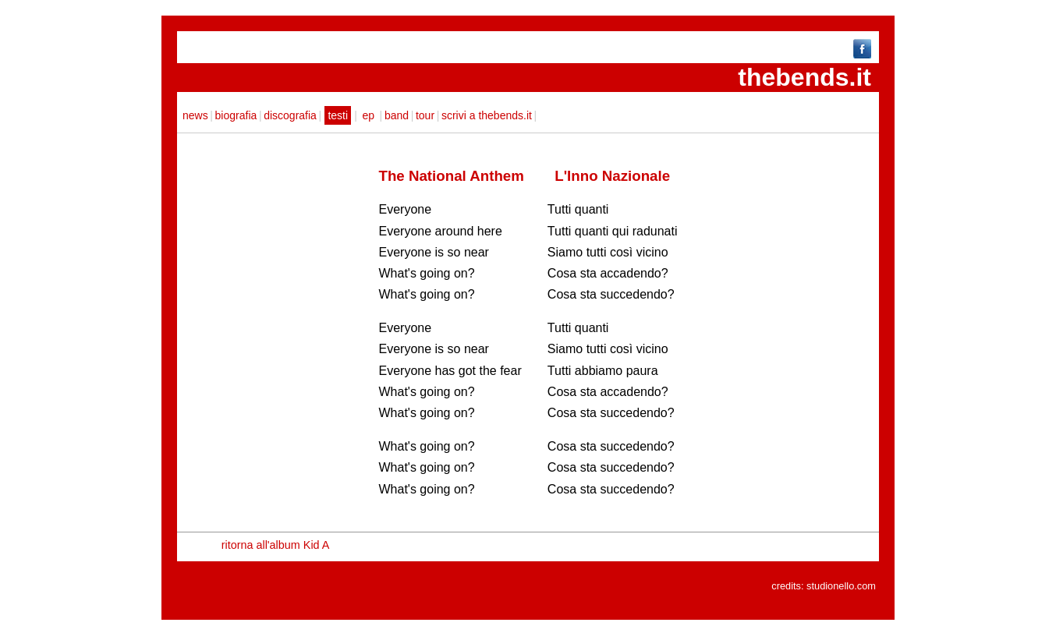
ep (369, 115)
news (195, 115)
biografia (236, 115)
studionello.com (841, 586)
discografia (290, 115)
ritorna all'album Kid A (275, 545)
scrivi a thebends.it (486, 115)
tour (425, 115)
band (396, 115)
